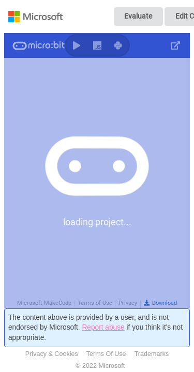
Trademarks (152, 354)
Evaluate (138, 16)
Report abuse (103, 327)
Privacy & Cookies (51, 354)
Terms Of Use (106, 354)
